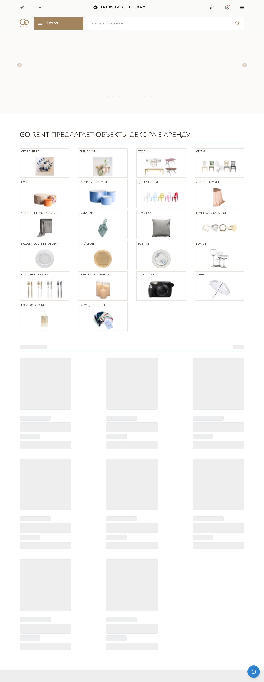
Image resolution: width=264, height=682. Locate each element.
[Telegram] (180, 656)
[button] (22, 7)
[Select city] (39, 7)
